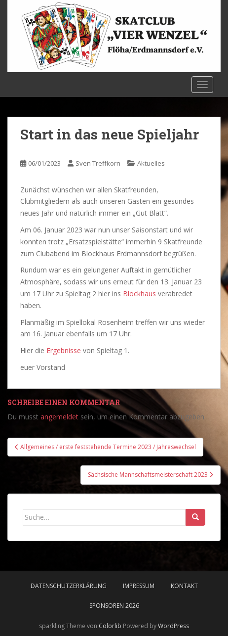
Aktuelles (151, 163)
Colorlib (110, 626)
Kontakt (184, 586)
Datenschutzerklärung (69, 586)
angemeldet (59, 416)
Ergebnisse (63, 350)
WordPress (173, 626)
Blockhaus (139, 293)
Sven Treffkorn (98, 163)
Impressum (138, 586)
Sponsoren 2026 (114, 605)
